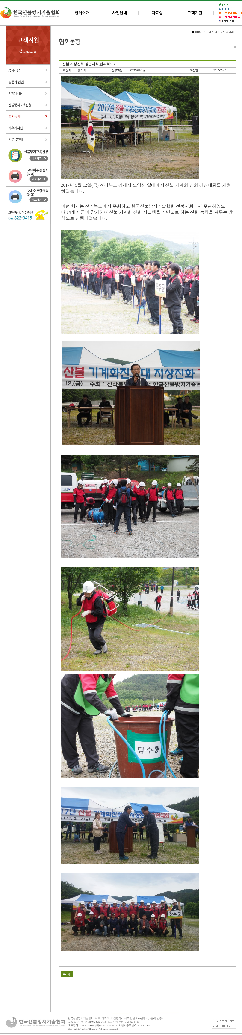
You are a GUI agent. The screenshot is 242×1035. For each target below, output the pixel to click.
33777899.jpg (137, 70)
